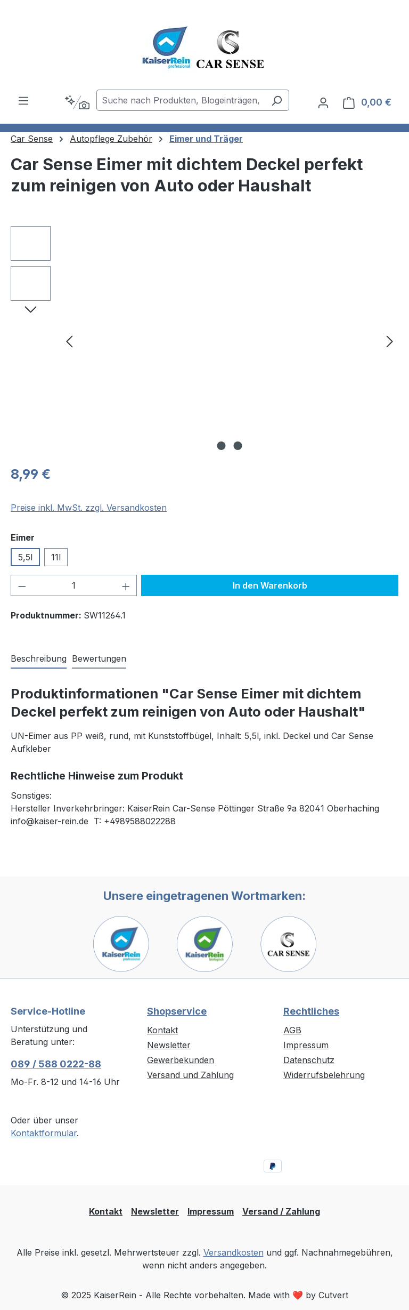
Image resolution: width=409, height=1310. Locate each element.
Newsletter (169, 1045)
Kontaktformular (44, 1133)
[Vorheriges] (69, 341)
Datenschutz (308, 1060)
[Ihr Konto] (323, 102)
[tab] (39, 659)
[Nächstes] (390, 341)
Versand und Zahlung (190, 1075)
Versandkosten (233, 1252)
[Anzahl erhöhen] (126, 585)
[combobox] (180, 100)
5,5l (25, 557)
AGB (292, 1030)
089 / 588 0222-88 (56, 1064)
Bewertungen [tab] (99, 658)
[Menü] (23, 100)
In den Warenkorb (270, 585)
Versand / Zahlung (281, 1211)
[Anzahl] (74, 585)
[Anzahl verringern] (22, 585)
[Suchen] (276, 100)
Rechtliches (311, 1011)
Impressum (306, 1045)
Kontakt (162, 1030)
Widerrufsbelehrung (324, 1075)
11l (56, 557)
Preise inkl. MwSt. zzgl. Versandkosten (89, 507)
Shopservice (177, 1011)
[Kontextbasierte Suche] (77, 102)
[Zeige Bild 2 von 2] (238, 445)
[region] (204, 340)
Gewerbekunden (180, 1060)
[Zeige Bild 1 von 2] (221, 445)
